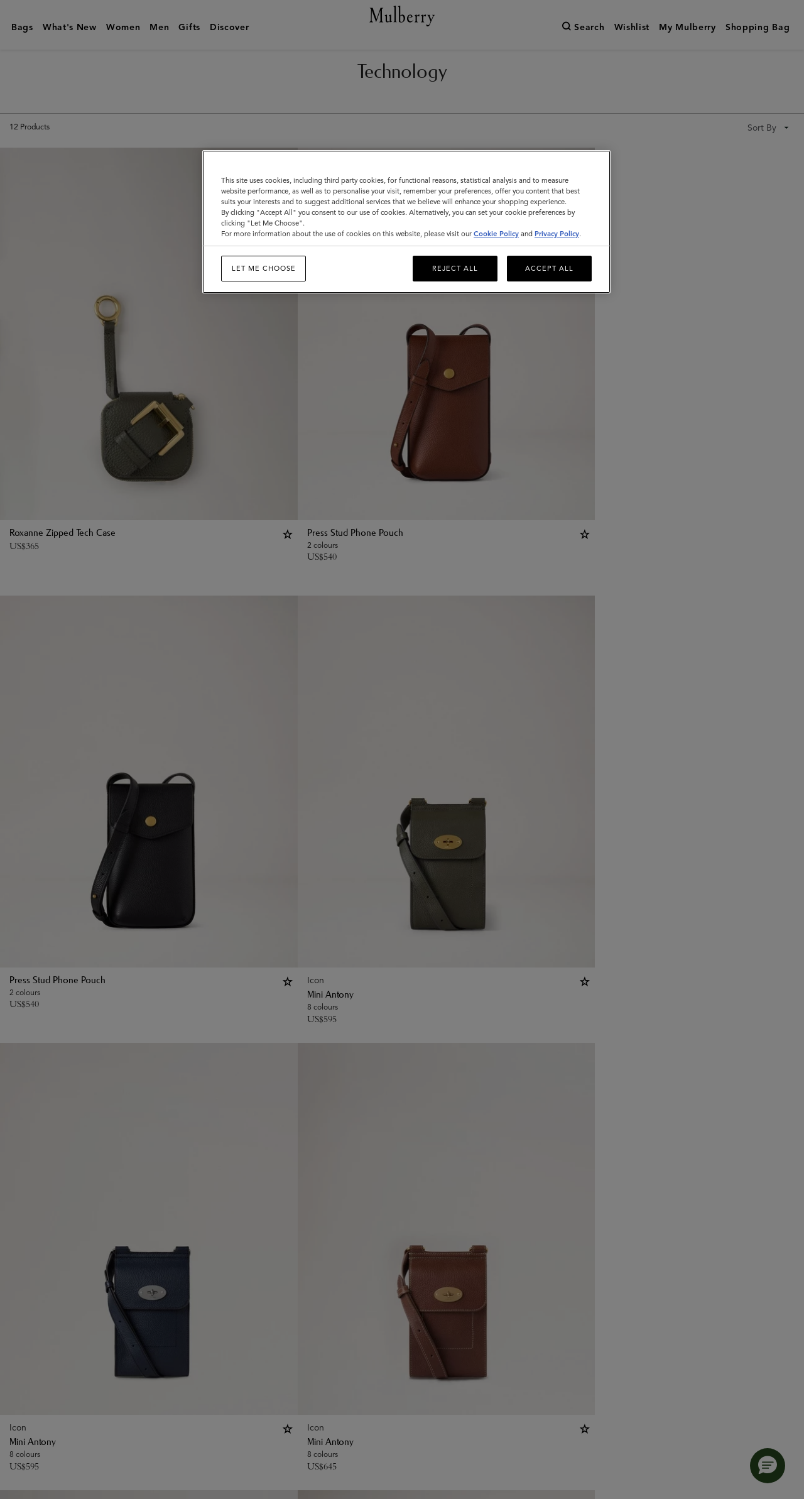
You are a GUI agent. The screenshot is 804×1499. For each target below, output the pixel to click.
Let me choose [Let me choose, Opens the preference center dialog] (264, 268)
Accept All (549, 268)
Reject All (455, 268)
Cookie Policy (496, 233)
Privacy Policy (557, 233)
